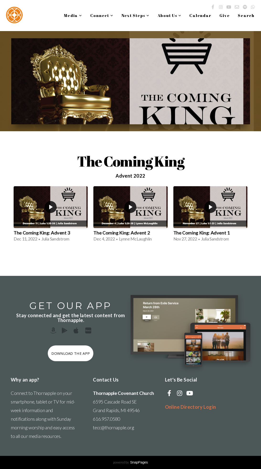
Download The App (70, 353)
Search (246, 15)
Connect (101, 15)
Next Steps (135, 15)
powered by (130, 462)
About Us (169, 15)
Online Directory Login (190, 407)
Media (73, 15)
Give (224, 15)
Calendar (200, 15)
